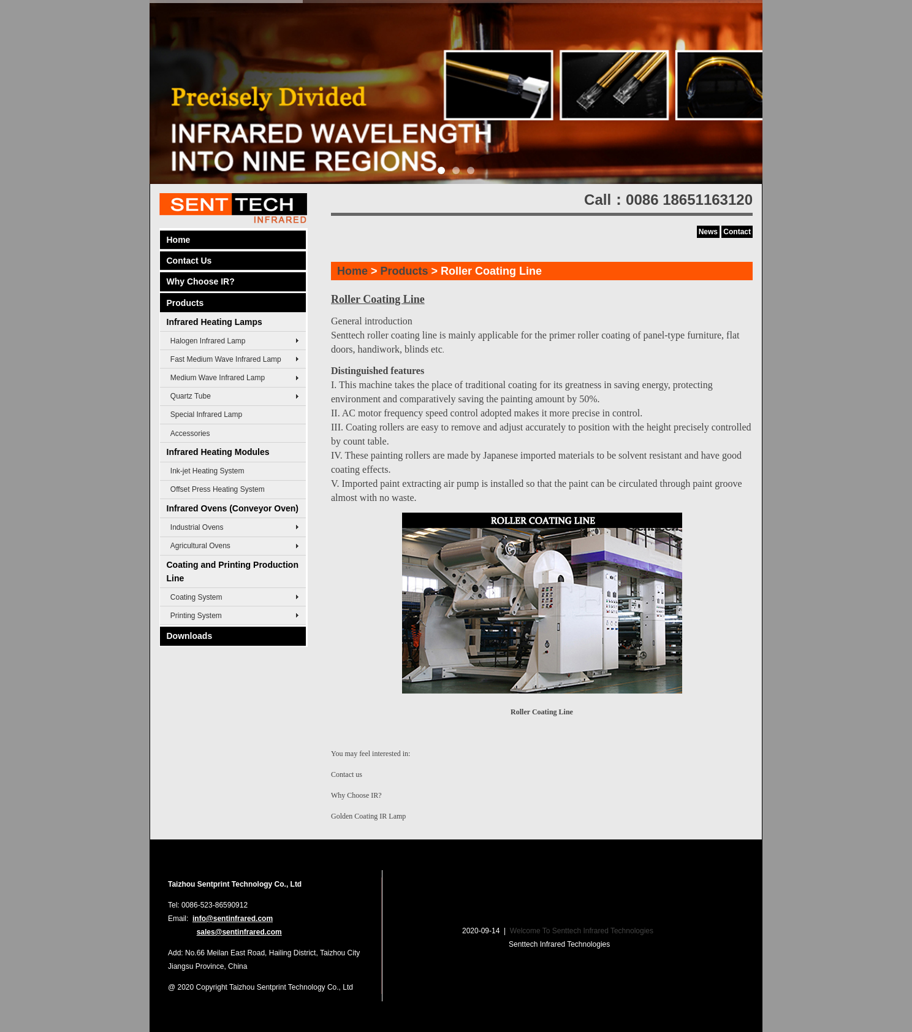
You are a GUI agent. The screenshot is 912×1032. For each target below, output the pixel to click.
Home (179, 240)
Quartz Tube (190, 396)
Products (185, 303)
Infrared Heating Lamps (214, 322)
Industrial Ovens (197, 527)
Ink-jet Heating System (207, 471)
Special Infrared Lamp (206, 414)
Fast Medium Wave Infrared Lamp (225, 359)
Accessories (190, 433)
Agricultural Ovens (200, 545)
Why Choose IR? (201, 281)
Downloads (190, 636)
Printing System (196, 615)
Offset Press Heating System (217, 489)
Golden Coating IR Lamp (368, 816)
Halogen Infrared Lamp (208, 341)
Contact (737, 231)
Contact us (346, 774)
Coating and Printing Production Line (232, 571)
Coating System (196, 597)
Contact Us (189, 261)
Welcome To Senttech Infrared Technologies (581, 931)
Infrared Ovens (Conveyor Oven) (233, 508)
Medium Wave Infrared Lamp (217, 377)
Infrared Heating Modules (218, 452)
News (708, 231)
